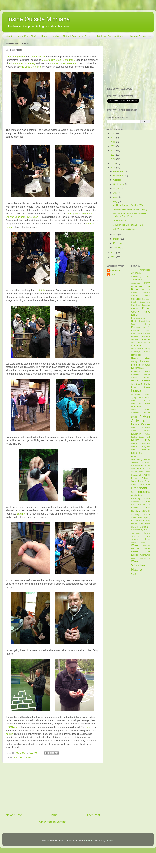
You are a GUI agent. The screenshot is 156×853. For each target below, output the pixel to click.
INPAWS (135, 371)
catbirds (41, 290)
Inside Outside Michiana (38, 19)
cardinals (22, 513)
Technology (135, 533)
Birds (16, 757)
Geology (146, 348)
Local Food (143, 383)
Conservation (145, 302)
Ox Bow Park (143, 468)
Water (134, 545)
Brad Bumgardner (15, 56)
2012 (113, 257)
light (133, 384)
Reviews (147, 499)
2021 (113, 137)
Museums (136, 406)
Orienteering (136, 459)
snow (147, 514)
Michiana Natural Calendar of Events (72, 36)
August (117, 188)
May (115, 201)
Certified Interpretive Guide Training (130, 209)
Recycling (135, 498)
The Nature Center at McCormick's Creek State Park (129, 214)
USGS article (13, 727)
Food (139, 343)
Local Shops (140, 387)
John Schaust (37, 56)
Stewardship (136, 527)
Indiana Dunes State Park (64, 63)
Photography (137, 475)
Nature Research (140, 449)
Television (146, 533)
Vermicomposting (138, 542)
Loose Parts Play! (26, 36)
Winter (135, 561)
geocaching (136, 349)
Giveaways (135, 352)
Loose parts (140, 391)
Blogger (109, 840)
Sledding (135, 514)
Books (135, 289)
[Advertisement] (52, 788)
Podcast (135, 478)
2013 (113, 252)
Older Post (92, 815)
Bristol (134, 293)
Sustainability (137, 530)
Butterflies (146, 293)
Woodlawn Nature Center (139, 569)
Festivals (146, 339)
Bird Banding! (119, 220)
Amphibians (145, 270)
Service (146, 510)
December (118, 171)
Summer (146, 527)
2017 (113, 155)
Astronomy (136, 280)
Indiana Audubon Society (22, 63)
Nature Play (140, 439)
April (115, 234)
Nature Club (137, 428)
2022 (113, 133)
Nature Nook (144, 437)
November (118, 175)
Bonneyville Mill (140, 286)
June (116, 197)
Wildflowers (145, 555)
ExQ (133, 333)
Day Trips (135, 305)
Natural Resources (140, 36)
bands (89, 727)
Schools (134, 508)
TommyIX (87, 840)
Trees (147, 539)
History (134, 361)
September (119, 184)
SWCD (147, 530)
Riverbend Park (138, 501)
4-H (132, 270)
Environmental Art (140, 327)
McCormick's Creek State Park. (58, 60)
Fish (133, 343)
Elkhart (134, 308)
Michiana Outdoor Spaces (111, 36)
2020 (113, 142)
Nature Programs (140, 446)
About (9, 36)
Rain (133, 492)
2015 (113, 163)
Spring (147, 517)
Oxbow (134, 472)
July (115, 193)
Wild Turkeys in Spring (124, 229)
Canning (135, 296)
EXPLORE (145, 330)
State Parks (25, 757)
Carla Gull (115, 270)
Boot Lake (145, 290)
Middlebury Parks (140, 403)
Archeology (136, 277)
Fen (148, 333)
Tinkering (135, 536)
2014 (113, 167)
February (118, 243)
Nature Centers (140, 424)
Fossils (147, 343)
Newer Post (14, 815)
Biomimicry (135, 283)
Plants (146, 474)
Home (44, 36)
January (117, 247)
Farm (143, 333)
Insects (147, 371)
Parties (140, 472)
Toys (148, 536)
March (116, 239)
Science (146, 507)
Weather (146, 546)
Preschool (139, 488)
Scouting (135, 511)
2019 (113, 146)
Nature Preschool (140, 443)
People (147, 472)
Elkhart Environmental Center (138, 318)
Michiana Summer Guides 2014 (128, 205)
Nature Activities (140, 418)
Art (148, 276)
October (117, 180)
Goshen (146, 352)
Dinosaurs (145, 305)
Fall (138, 333)
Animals (136, 273)
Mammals (135, 394)
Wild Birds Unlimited (30, 66)
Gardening (136, 345)
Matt (112, 274)
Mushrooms (135, 410)
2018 (113, 150)
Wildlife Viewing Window (140, 558)
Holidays (145, 361)
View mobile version (52, 822)
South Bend (137, 517)
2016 (113, 159)
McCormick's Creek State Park (128, 225)
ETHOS (135, 330)
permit (9, 734)
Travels (134, 539)
